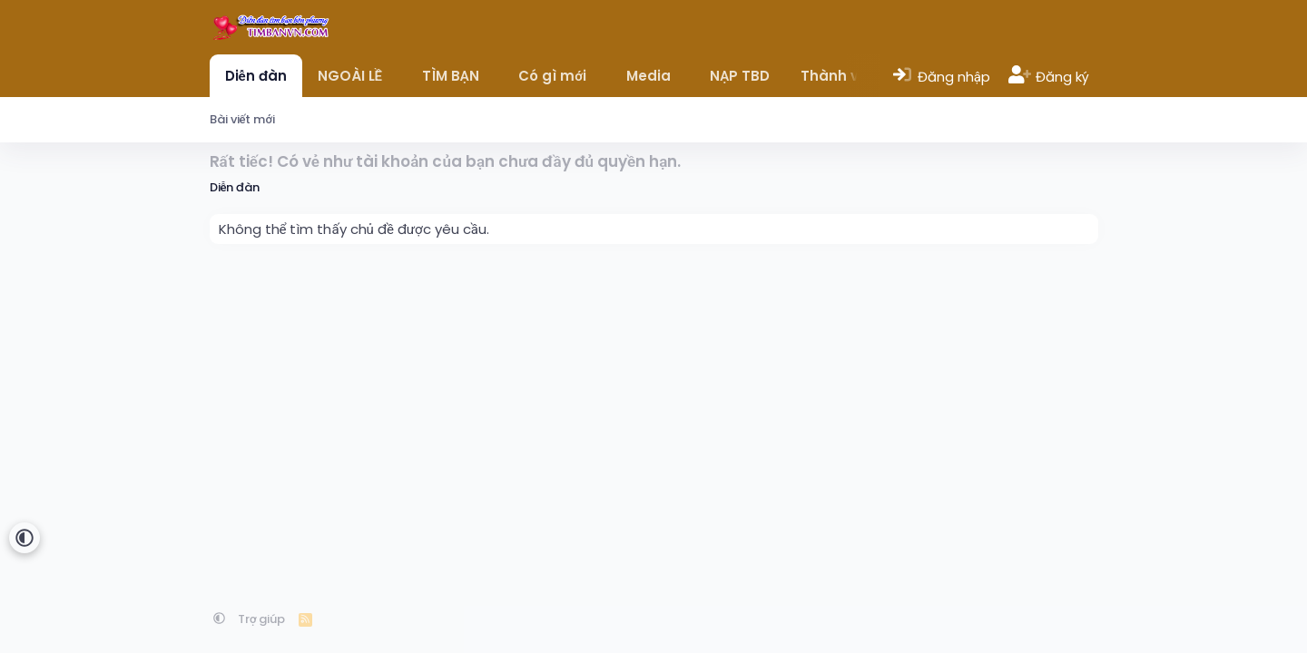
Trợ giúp (262, 619)
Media (648, 75)
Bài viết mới (242, 119)
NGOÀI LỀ (350, 75)
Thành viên (840, 75)
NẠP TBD (740, 75)
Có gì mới (552, 75)
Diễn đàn (256, 75)
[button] (395, 75)
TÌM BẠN (450, 75)
